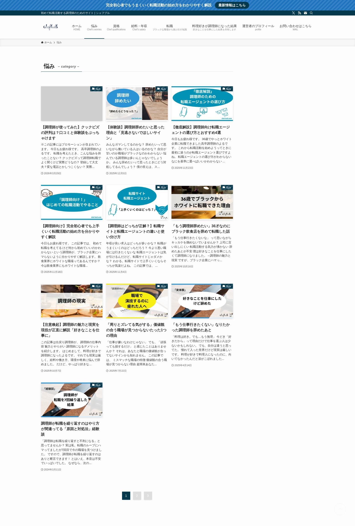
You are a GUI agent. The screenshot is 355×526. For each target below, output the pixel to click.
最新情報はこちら (232, 5)
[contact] (305, 12)
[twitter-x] (293, 12)
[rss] (299, 12)
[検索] (311, 12)
